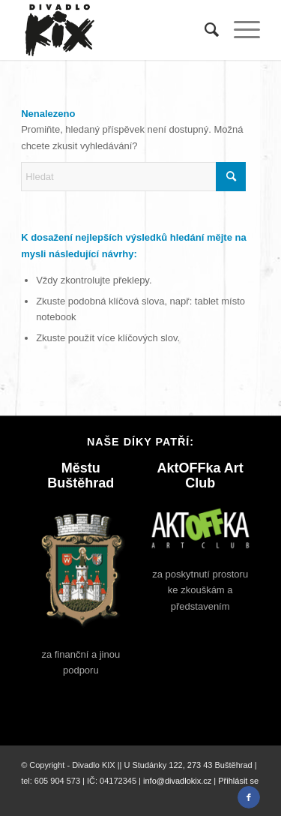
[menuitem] (204, 30)
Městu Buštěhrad (80, 475)
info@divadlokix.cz (177, 780)
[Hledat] (204, 30)
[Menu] (239, 30)
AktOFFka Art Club (200, 475)
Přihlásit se (238, 780)
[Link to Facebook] (249, 797)
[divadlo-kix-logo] (116, 30)
